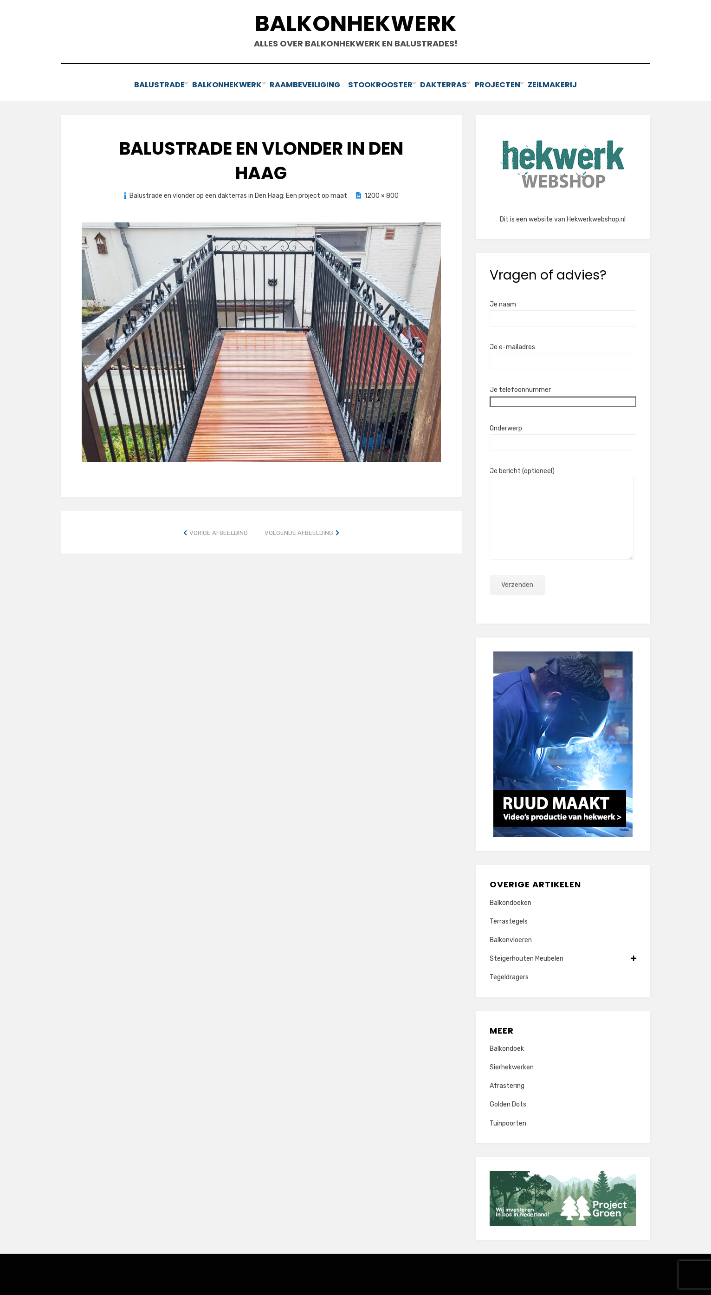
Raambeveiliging (300, 84)
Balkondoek (507, 1047)
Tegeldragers (509, 976)
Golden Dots (508, 1103)
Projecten (504, 84)
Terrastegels (509, 920)
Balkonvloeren (511, 939)
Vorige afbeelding (218, 531)
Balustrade (148, 84)
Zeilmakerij (564, 84)
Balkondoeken (510, 901)
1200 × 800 (381, 194)
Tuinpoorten (508, 1122)
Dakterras (446, 84)
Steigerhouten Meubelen (563, 957)
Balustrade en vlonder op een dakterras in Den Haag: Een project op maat (238, 194)
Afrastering (507, 1085)
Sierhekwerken (512, 1066)
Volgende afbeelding (299, 531)
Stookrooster (379, 84)
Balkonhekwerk (356, 23)
